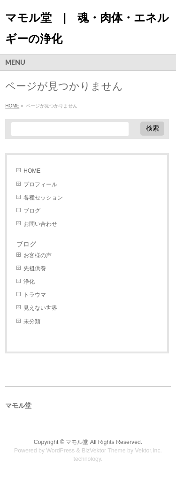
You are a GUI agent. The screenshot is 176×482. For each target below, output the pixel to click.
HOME (31, 171)
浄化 (29, 281)
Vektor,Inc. (148, 450)
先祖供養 (34, 268)
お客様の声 (37, 255)
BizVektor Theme (104, 450)
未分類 (31, 321)
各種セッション (43, 197)
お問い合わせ (40, 224)
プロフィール (40, 184)
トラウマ (34, 294)
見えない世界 (40, 308)
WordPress (60, 450)
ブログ (31, 210)
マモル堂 (77, 442)
